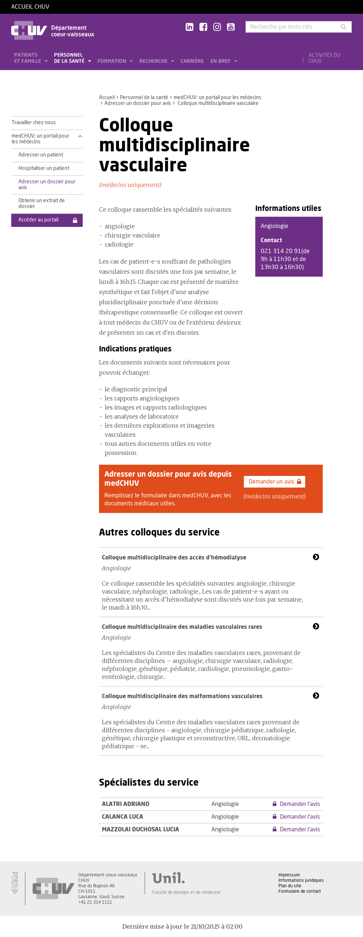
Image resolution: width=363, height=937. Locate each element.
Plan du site (290, 886)
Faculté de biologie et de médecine (186, 892)
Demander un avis (275, 481)
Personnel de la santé (70, 58)
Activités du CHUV (324, 58)
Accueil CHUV (30, 7)
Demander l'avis (296, 804)
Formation (113, 61)
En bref (221, 61)
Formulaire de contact (300, 891)
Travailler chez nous (34, 122)
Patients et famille (28, 58)
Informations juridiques (301, 880)
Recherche (154, 61)
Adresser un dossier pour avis (137, 103)
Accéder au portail (38, 220)
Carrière (192, 61)
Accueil (107, 97)
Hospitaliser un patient (43, 168)
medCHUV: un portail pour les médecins (217, 97)
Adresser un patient (40, 155)
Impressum (289, 875)
